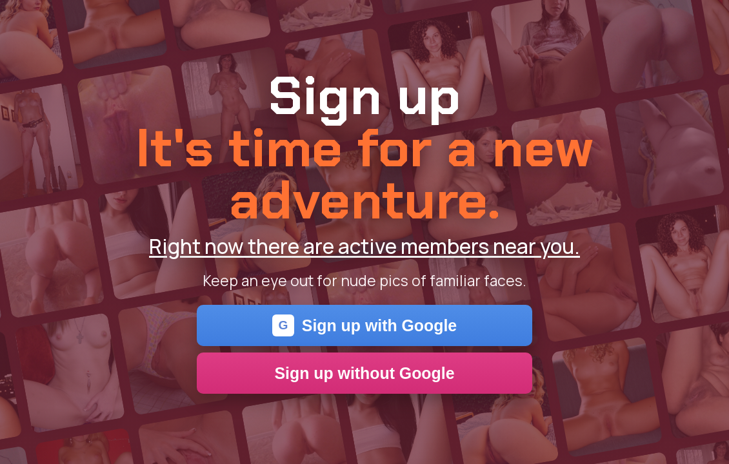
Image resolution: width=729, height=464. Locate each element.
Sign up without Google (365, 373)
